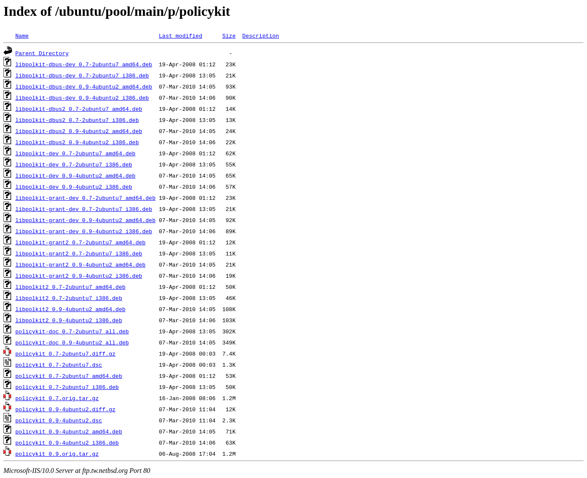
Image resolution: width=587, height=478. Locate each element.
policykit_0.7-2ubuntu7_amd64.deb (68, 376)
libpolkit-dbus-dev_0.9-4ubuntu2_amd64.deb (83, 86)
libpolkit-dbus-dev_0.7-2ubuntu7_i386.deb (82, 75)
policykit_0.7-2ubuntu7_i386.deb (67, 387)
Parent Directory (42, 53)
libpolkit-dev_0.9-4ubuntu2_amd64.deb (75, 175)
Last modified (180, 35)
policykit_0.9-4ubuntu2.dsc (58, 420)
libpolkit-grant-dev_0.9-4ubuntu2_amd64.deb (85, 220)
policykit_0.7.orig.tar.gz (57, 398)
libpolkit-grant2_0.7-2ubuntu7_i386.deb (78, 253)
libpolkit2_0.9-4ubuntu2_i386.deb (68, 320)
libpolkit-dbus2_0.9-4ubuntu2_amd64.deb (78, 131)
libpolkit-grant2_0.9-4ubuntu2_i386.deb (78, 275)
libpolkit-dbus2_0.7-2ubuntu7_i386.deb (77, 120)
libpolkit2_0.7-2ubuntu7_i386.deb (68, 298)
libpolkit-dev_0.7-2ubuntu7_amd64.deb (75, 153)
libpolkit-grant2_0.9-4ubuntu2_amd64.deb (80, 264)
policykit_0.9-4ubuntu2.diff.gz (65, 409)
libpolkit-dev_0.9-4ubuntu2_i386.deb (73, 186)
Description (260, 35)
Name (22, 35)
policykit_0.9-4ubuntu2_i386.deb (67, 442)
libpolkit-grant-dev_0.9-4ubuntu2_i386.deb (83, 231)
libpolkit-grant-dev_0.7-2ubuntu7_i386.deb (83, 209)
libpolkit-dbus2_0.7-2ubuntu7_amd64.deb (78, 109)
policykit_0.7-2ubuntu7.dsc (58, 364)
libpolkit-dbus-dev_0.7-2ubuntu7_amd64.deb (83, 64)
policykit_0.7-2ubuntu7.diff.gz (65, 353)
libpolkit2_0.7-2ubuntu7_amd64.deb (70, 287)
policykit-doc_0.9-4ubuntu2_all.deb (72, 342)
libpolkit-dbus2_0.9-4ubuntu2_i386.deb (77, 142)
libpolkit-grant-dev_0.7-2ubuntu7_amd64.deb (85, 198)
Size (228, 35)
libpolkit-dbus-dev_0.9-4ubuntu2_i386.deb (82, 97)
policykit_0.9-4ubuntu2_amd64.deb (68, 431)
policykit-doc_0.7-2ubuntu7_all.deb (72, 331)
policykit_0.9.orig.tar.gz (57, 453)
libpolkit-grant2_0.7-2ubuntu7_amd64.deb (80, 242)
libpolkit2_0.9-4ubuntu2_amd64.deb (70, 309)
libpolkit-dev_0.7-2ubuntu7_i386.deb (73, 164)
